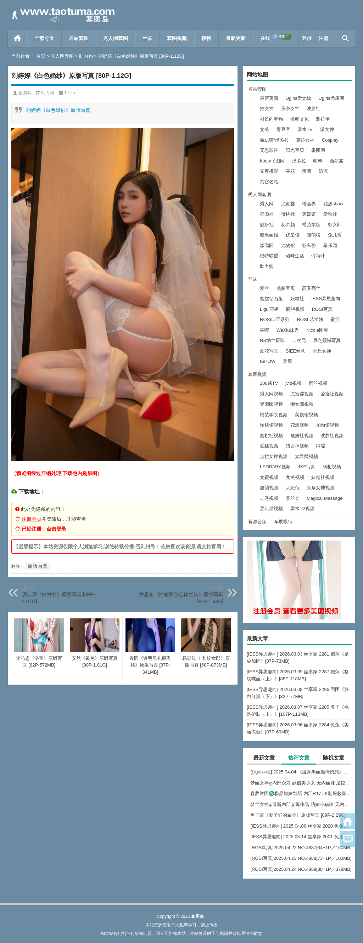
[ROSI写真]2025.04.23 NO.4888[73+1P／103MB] (300, 858)
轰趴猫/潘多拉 (274, 140)
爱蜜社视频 (332, 393)
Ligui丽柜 (269, 309)
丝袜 (147, 38)
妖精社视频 (322, 477)
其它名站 (269, 181)
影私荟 (309, 245)
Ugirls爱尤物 (298, 98)
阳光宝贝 (295, 150)
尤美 (264, 129)
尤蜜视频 (269, 477)
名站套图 (79, 38)
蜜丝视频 (318, 383)
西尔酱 (337, 161)
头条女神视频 (320, 487)
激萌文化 (299, 119)
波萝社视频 (332, 435)
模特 (206, 38)
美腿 (287, 361)
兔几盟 (335, 235)
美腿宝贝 (286, 288)
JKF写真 (306, 466)
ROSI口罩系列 (275, 319)
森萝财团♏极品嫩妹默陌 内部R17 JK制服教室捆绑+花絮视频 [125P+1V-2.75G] (301, 793)
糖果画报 (269, 235)
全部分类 (44, 38)
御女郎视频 (301, 404)
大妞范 (293, 487)
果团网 (318, 150)
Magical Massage (324, 498)
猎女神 (327, 129)
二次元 (299, 340)
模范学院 (311, 224)
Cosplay (330, 140)
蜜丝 (335, 319)
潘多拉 (299, 161)
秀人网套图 (115, 38)
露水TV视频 (302, 508)
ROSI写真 (322, 309)
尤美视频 (295, 477)
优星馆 (293, 235)
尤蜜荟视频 (301, 393)
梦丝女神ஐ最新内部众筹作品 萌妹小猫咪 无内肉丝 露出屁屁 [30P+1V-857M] (301, 804)
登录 (307, 38)
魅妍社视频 (301, 435)
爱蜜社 (330, 214)
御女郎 (335, 224)
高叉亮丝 (311, 288)
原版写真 (38, 566)
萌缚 (317, 161)
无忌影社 (269, 150)
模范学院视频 (273, 414)
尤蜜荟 (288, 203)
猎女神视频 (297, 445)
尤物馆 (288, 245)
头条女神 (290, 108)
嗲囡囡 (267, 245)
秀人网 (267, 203)
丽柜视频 (295, 309)
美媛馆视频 (306, 414)
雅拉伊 (323, 119)
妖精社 (297, 298)
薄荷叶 (318, 255)
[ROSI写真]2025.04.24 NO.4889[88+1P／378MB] (300, 869)
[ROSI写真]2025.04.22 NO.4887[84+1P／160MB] (300, 847)
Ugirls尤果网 (331, 98)
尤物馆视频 (327, 425)
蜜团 (306, 171)
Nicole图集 (317, 330)
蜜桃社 (288, 214)
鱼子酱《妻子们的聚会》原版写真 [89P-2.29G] (298, 815)
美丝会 (293, 498)
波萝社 (313, 108)
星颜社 (267, 214)
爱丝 (264, 288)
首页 (17, 38)
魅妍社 (267, 224)
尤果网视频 (306, 456)
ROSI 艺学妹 (310, 319)
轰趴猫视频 (271, 508)
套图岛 (24, 92)
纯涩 (320, 445)
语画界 (309, 203)
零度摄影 (269, 171)
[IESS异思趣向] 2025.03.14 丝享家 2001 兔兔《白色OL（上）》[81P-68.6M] (301, 836)
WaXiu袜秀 (288, 330)
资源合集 (257, 521)
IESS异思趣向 (325, 298)
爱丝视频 (269, 445)
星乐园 (330, 245)
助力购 (86, 56)
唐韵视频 (269, 487)
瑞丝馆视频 (271, 425)
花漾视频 (299, 425)
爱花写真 (269, 351)
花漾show (333, 203)
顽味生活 (295, 255)
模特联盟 (269, 255)
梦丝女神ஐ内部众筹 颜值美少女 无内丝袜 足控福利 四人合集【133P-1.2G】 (301, 782)
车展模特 (283, 521)
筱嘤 (264, 330)
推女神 (267, 108)
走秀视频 (269, 498)
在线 (275, 37)
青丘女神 (322, 351)
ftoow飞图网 (272, 161)
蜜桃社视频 (271, 435)
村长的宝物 (271, 119)
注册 (324, 38)
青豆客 (283, 129)
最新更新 (236, 38)
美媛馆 (309, 214)
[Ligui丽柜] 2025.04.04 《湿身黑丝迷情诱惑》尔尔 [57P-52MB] (301, 772)
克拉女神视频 (273, 456)
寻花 (290, 171)
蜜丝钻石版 (271, 298)
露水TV (305, 129)
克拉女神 (305, 140)
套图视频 (177, 38)
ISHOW (267, 361)
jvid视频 (293, 383)
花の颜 (288, 224)
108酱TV (269, 383)
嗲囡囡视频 (271, 404)
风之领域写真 (327, 340)
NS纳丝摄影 (272, 340)
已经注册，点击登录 (44, 529)
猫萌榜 (313, 235)
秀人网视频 (271, 393)
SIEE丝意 (296, 351)
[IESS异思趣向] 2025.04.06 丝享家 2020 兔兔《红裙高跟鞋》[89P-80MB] (301, 826)
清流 (323, 171)
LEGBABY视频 (275, 466)
